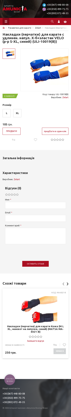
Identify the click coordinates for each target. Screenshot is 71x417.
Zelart (65, 97)
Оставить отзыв (35, 264)
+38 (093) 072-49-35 (57, 13)
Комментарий (12, 225)
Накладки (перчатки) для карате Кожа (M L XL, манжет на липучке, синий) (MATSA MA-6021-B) (35, 329)
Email (7, 212)
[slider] (57, 139)
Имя (7, 199)
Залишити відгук (35, 341)
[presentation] (31, 250)
